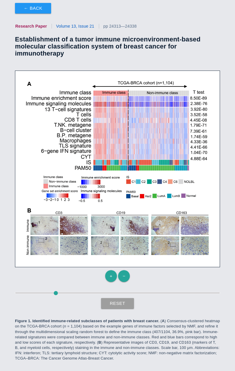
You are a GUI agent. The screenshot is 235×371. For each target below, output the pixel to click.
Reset (117, 303)
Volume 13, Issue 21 (75, 26)
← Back (33, 8)
